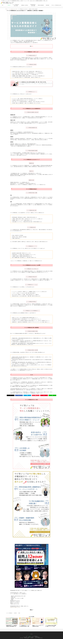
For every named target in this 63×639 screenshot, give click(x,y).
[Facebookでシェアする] (19, 395)
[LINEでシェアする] (52, 395)
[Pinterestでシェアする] (44, 395)
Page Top (31, 633)
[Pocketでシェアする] (36, 395)
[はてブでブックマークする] (27, 395)
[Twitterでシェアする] (10, 395)
